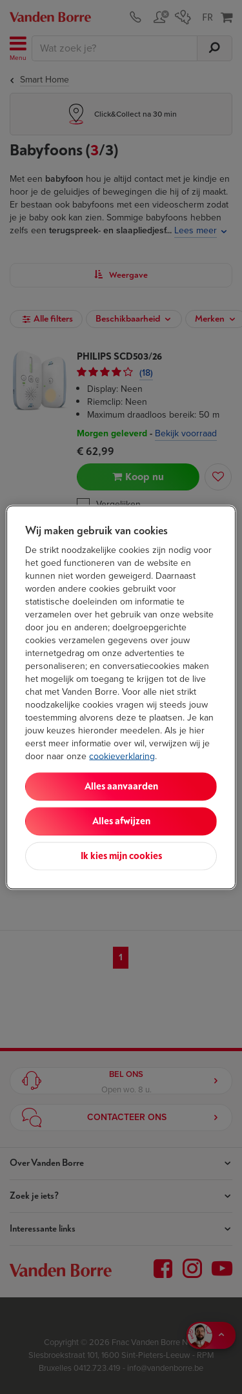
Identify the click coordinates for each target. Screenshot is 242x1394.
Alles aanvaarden (121, 786)
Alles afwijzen (121, 821)
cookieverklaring (122, 755)
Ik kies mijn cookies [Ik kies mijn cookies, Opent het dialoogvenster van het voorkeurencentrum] (121, 855)
